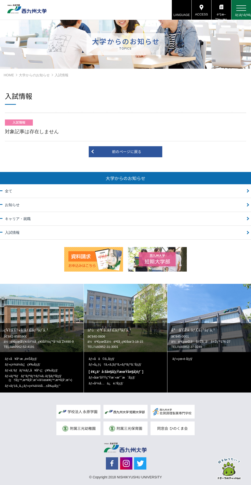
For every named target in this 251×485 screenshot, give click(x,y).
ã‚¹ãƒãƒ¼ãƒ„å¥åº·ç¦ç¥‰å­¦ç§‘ (34, 370)
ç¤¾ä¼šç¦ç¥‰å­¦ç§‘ (25, 364)
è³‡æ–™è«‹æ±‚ (221, 16)
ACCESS (201, 14)
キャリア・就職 (18, 219)
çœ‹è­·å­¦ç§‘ (185, 359)
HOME (9, 75)
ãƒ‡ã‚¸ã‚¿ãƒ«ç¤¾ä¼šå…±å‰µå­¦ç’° (35, 386)
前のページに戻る (126, 151)
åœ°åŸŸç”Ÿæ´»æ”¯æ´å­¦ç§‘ (114, 377)
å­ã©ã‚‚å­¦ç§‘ (104, 359)
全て (8, 191)
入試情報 (12, 232)
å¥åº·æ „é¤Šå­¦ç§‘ (23, 359)
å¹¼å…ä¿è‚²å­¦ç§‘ (108, 383)
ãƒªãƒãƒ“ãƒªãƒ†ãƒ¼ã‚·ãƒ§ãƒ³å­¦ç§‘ (40, 378)
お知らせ (12, 205)
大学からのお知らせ (34, 75)
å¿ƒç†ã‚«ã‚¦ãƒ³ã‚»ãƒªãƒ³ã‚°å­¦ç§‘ (117, 364)
